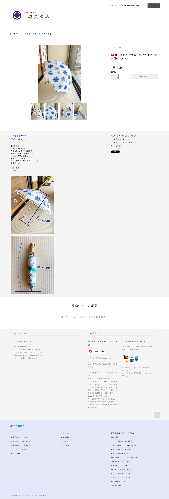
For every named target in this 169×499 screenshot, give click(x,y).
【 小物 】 (114, 47)
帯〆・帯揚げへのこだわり (121, 461)
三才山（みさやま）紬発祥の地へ (124, 445)
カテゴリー (15, 34)
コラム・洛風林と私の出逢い (122, 441)
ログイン (138, 5)
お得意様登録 (127, 5)
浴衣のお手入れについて (121, 477)
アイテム (153, 6)
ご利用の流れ (116, 486)
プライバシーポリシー (20, 449)
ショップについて (32, 34)
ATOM (68, 445)
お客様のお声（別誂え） (121, 465)
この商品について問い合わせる (121, 142)
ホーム (13, 433)
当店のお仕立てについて (121, 473)
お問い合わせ (16, 453)
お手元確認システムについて (122, 482)
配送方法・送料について (20, 441)
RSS (62, 445)
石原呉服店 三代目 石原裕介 (123, 433)
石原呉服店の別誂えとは (121, 453)
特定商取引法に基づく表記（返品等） (124, 136)
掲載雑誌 (114, 437)
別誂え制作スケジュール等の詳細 (124, 457)
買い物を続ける (116, 146)
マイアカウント (114, 5)
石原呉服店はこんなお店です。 (123, 449)
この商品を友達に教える (119, 139)
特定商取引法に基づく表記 (21, 445)
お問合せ (47, 34)
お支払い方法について (20, 437)
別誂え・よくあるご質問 (121, 469)
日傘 (120, 47)
